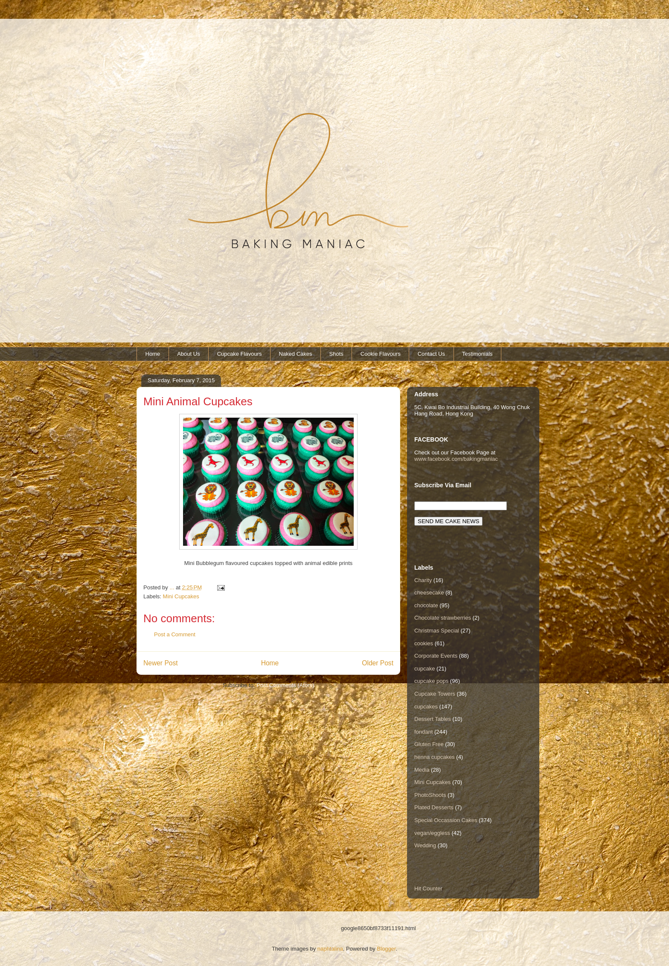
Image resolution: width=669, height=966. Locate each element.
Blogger (386, 949)
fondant (423, 732)
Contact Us (431, 354)
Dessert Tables (432, 719)
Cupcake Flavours (239, 354)
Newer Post (160, 663)
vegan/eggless (432, 833)
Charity (423, 580)
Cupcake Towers (434, 694)
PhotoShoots (430, 795)
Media (421, 770)
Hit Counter (428, 888)
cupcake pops (431, 681)
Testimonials (477, 354)
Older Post (377, 663)
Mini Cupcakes (181, 596)
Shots (336, 354)
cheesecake (429, 592)
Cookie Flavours (381, 354)
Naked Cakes (295, 354)
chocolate (426, 605)
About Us (188, 354)
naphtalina (330, 949)
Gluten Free (429, 744)
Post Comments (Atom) (285, 685)
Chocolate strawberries (442, 618)
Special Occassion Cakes (445, 820)
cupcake (424, 668)
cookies (423, 643)
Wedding (425, 845)
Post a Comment (174, 634)
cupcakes (426, 706)
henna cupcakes (434, 757)
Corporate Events (435, 656)
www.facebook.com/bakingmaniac (456, 459)
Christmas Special (436, 630)
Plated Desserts (434, 807)
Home (152, 354)
